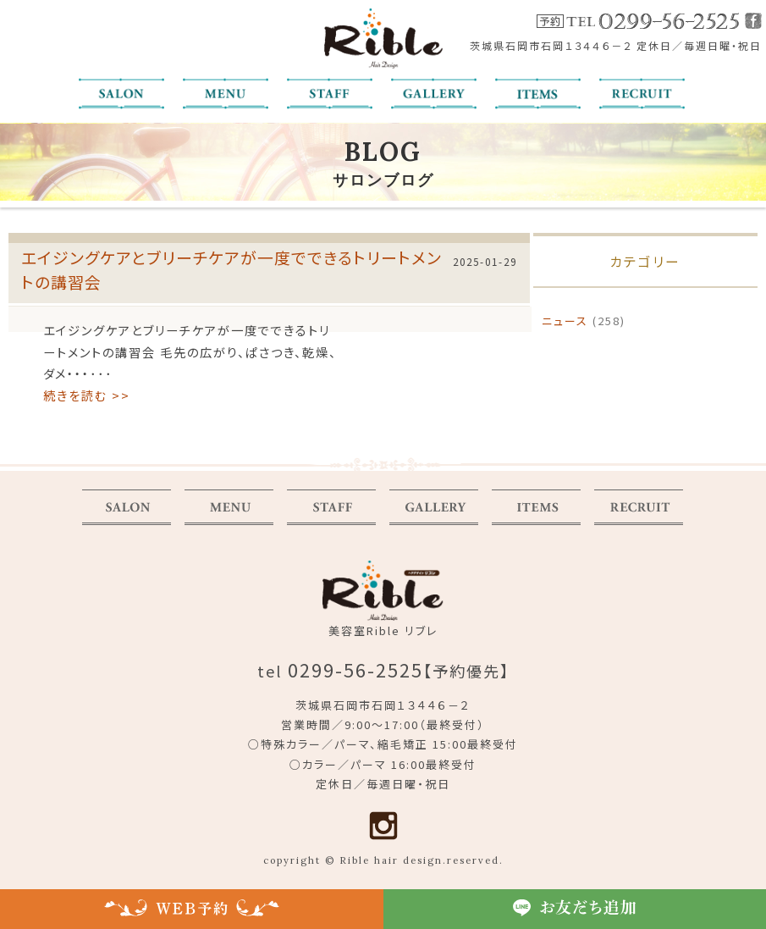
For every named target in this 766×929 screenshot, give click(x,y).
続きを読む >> (86, 395)
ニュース (565, 320)
